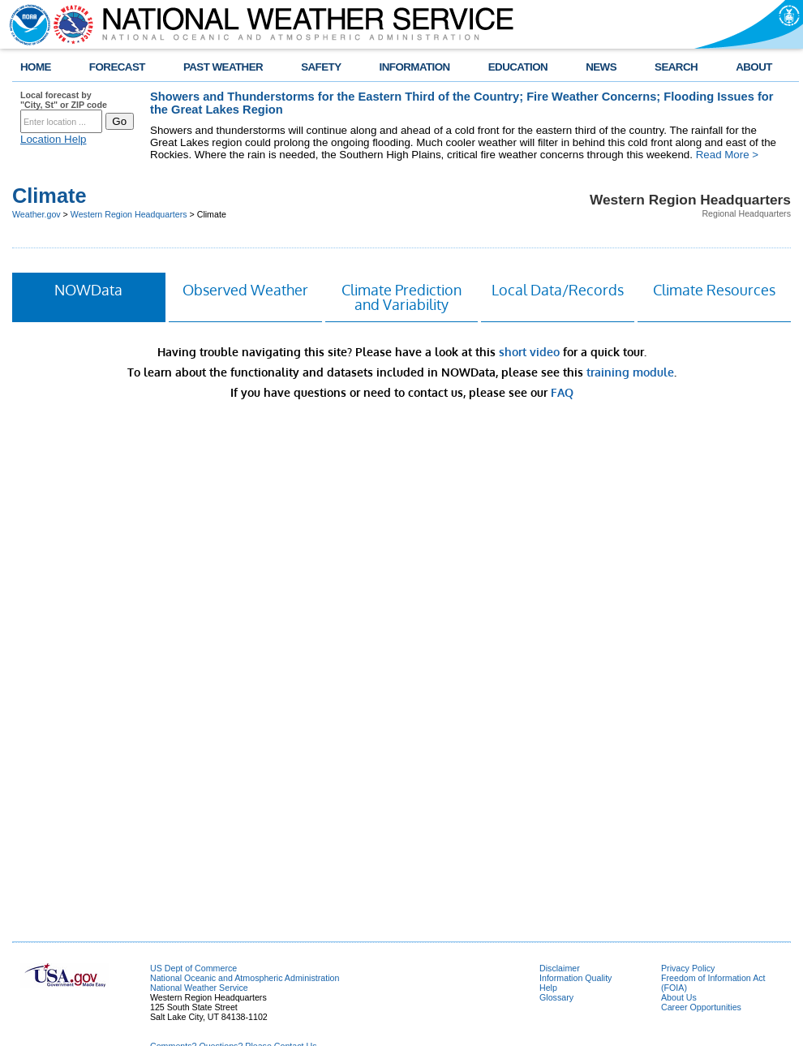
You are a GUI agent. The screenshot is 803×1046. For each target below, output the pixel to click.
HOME (35, 67)
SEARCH (676, 67)
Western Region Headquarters (129, 214)
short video (529, 352)
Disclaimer (559, 968)
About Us (679, 997)
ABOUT (754, 67)
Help (548, 987)
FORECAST (117, 67)
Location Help (53, 139)
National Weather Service (199, 987)
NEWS (601, 67)
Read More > (727, 155)
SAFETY (321, 67)
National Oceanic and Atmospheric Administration (244, 978)
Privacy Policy (688, 968)
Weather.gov (36, 214)
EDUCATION (518, 67)
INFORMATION (415, 67)
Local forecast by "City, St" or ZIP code (63, 100)
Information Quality (575, 978)
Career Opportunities (701, 1007)
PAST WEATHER (223, 67)
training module (630, 372)
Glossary (556, 997)
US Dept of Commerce (193, 968)
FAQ (562, 392)
